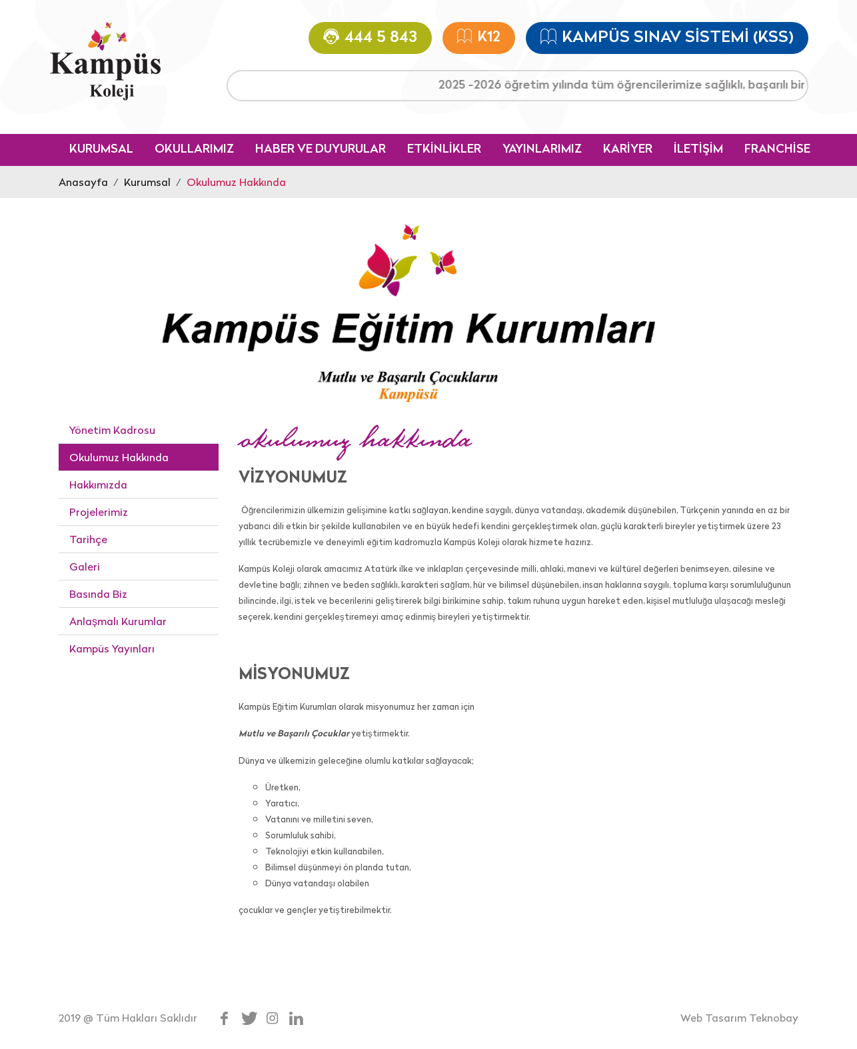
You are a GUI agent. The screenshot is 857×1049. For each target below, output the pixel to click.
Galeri (84, 566)
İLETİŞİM (698, 149)
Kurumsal (147, 182)
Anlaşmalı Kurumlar (118, 621)
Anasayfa (83, 182)
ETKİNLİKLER (444, 149)
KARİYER (627, 149)
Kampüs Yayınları (112, 648)
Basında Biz (98, 593)
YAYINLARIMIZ (542, 149)
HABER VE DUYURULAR (320, 149)
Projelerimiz (98, 512)
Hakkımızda (98, 484)
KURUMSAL (101, 149)
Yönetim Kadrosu (112, 430)
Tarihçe (88, 539)
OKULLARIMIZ (194, 149)
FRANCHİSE (777, 149)
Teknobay (773, 1017)
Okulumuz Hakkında (236, 182)
